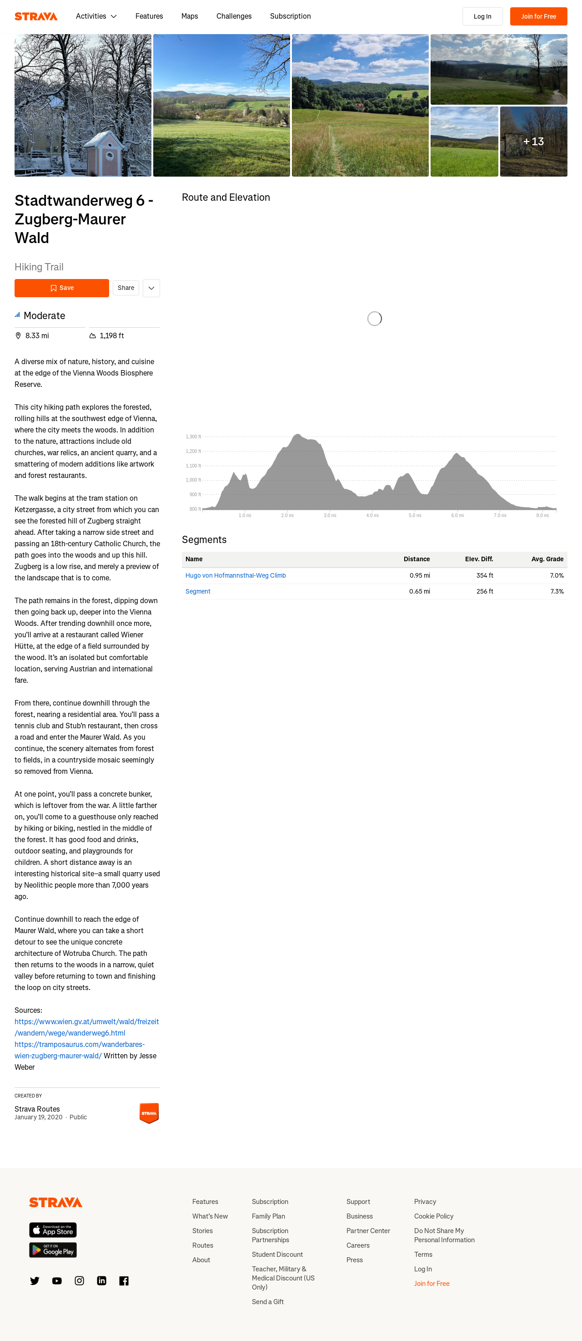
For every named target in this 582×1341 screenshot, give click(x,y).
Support (358, 1201)
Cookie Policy (434, 1216)
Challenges (234, 16)
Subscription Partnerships (270, 1235)
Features (149, 16)
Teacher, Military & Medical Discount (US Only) (283, 1278)
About (201, 1260)
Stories (202, 1230)
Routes (202, 1245)
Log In (483, 16)
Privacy (425, 1201)
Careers (358, 1245)
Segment (198, 591)
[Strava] (36, 16)
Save (62, 288)
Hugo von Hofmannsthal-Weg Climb (236, 575)
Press (354, 1260)
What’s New (210, 1216)
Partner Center (368, 1230)
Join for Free (539, 16)
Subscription (290, 16)
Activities (96, 16)
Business (359, 1216)
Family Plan (268, 1216)
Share (126, 288)
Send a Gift (268, 1301)
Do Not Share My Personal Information (444, 1235)
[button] (83, 105)
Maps (189, 16)
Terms (423, 1254)
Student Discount (277, 1254)
